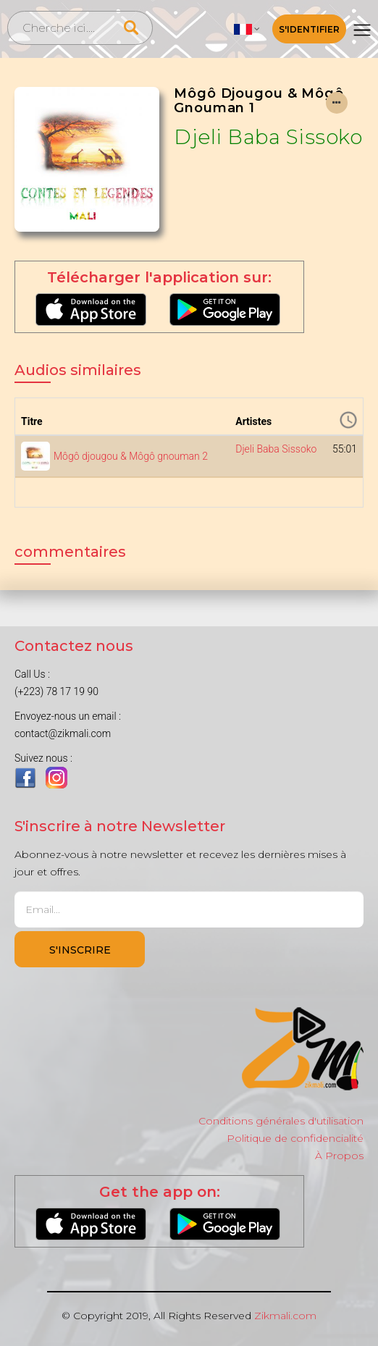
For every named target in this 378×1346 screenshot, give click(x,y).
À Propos (339, 1155)
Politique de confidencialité (295, 1138)
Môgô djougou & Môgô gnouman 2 (131, 456)
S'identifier (309, 29)
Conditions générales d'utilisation (281, 1120)
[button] (247, 28)
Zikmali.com (285, 1315)
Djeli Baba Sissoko (268, 137)
